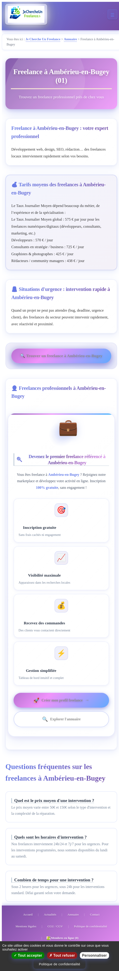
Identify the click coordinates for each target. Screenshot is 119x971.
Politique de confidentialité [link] (59, 964)
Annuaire (70, 39)
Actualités (50, 914)
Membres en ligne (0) (63, 938)
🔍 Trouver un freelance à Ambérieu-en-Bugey (61, 355)
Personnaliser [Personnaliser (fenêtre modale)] (94, 955)
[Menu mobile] (112, 14)
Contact (95, 914)
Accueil (28, 914)
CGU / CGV (55, 926)
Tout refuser (62, 955)
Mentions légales (26, 926)
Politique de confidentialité (90, 926)
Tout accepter (28, 955)
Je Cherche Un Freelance (43, 39)
